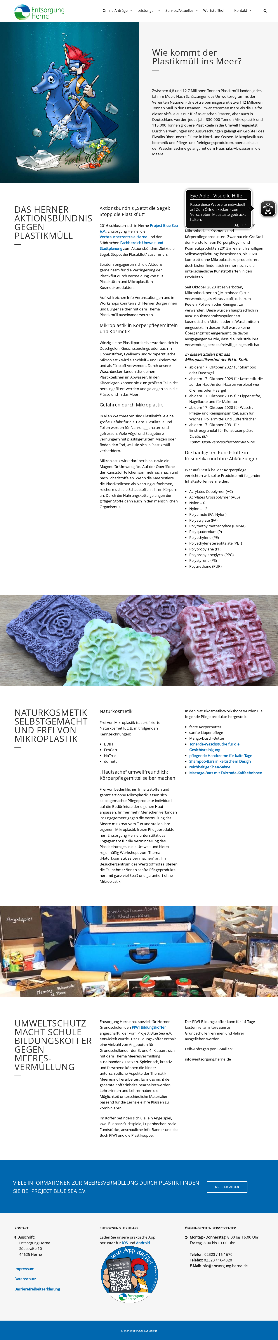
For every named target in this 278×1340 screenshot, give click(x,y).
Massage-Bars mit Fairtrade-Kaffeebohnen (225, 772)
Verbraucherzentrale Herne (124, 236)
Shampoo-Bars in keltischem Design (220, 761)
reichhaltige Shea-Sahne (209, 766)
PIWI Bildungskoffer (149, 1027)
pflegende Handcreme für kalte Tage (220, 755)
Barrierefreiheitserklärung (37, 1289)
